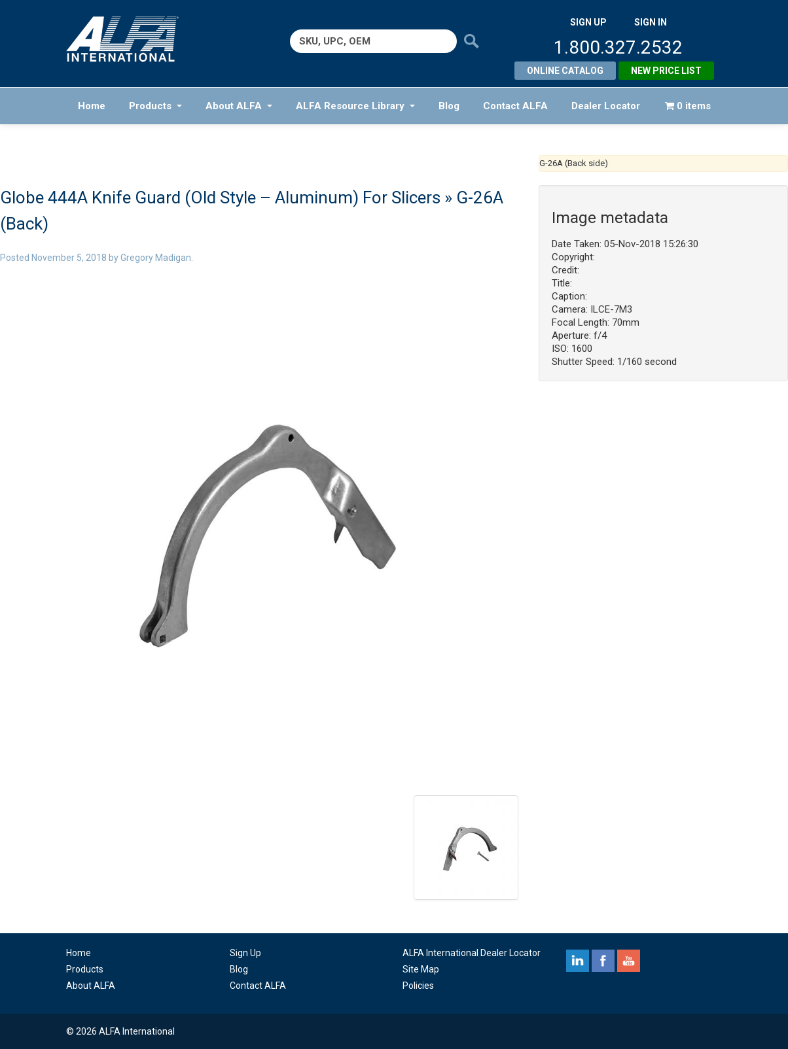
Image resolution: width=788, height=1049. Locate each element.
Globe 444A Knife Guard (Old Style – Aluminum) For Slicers (220, 197)
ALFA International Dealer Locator (472, 953)
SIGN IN (650, 22)
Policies (418, 985)
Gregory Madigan (155, 257)
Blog (449, 106)
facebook (603, 961)
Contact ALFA (515, 106)
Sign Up (245, 953)
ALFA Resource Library (355, 106)
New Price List (666, 70)
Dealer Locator (605, 106)
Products (155, 106)
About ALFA (239, 106)
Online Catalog (565, 70)
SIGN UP (588, 22)
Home (91, 106)
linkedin (577, 961)
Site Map (421, 969)
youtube (628, 961)
